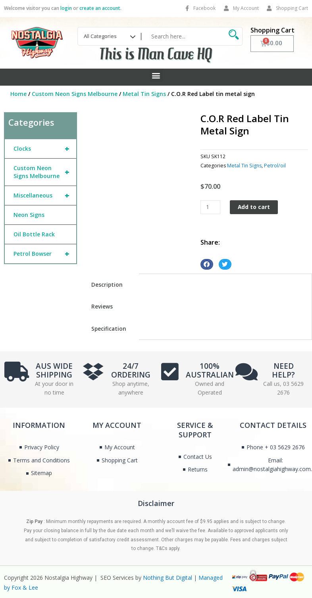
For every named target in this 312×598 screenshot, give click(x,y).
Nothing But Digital (167, 577)
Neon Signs (28, 214)
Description (107, 284)
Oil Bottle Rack (34, 234)
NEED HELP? (283, 370)
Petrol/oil (275, 165)
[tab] (110, 285)
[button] (156, 75)
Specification (108, 328)
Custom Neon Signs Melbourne (74, 94)
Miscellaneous (44, 195)
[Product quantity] (210, 207)
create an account (99, 8)
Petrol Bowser (44, 253)
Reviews (102, 306)
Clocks (44, 148)
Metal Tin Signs (144, 94)
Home (18, 94)
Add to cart (254, 207)
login (66, 8)
